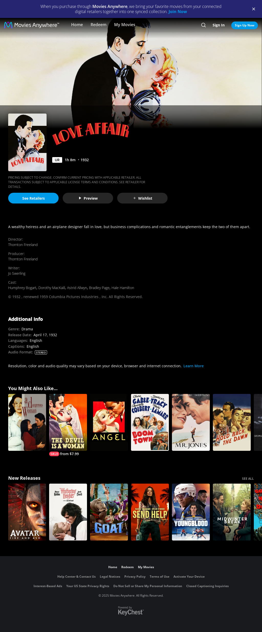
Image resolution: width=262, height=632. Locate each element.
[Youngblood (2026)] (191, 512)
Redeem (98, 24)
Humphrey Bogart (22, 287)
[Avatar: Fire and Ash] (27, 512)
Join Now (178, 11)
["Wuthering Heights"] (68, 512)
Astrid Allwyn (77, 287)
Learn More (193, 365)
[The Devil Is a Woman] (68, 425)
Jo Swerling (16, 273)
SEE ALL (248, 478)
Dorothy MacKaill (51, 287)
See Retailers (33, 198)
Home (77, 24)
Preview (88, 198)
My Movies (124, 24)
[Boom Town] (150, 422)
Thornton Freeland (23, 244)
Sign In (219, 25)
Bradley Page (99, 287)
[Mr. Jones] (191, 422)
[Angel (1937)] (109, 422)
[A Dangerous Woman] (27, 422)
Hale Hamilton (123, 287)
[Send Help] (150, 512)
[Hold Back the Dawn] (232, 422)
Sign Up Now (244, 25)
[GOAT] (109, 512)
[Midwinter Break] (232, 512)
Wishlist (142, 198)
